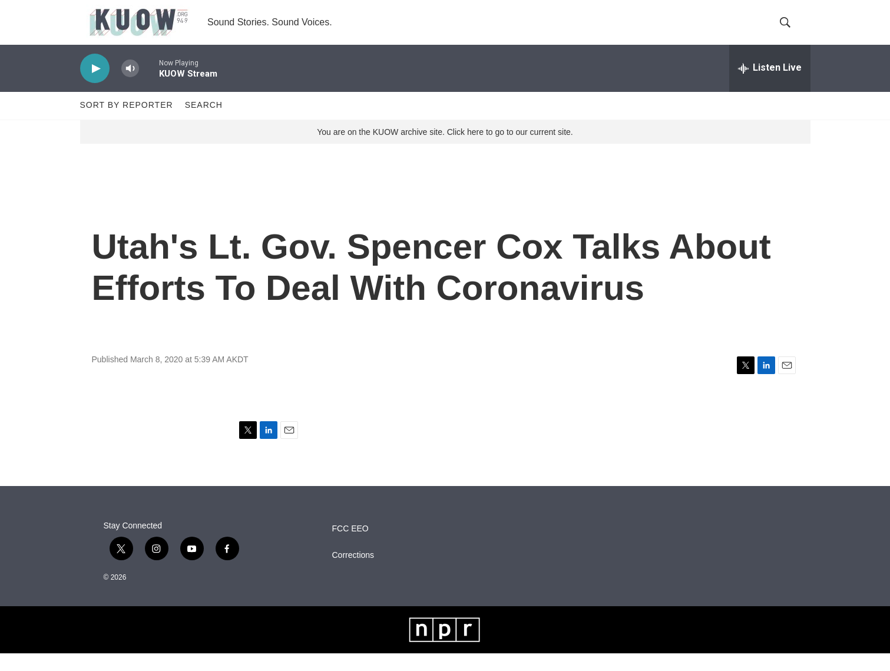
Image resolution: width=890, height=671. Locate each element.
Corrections (353, 572)
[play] (94, 85)
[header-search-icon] (791, 31)
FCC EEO (350, 546)
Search (204, 122)
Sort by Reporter (126, 122)
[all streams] (769, 85)
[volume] (130, 85)
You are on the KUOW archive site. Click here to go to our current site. (445, 149)
